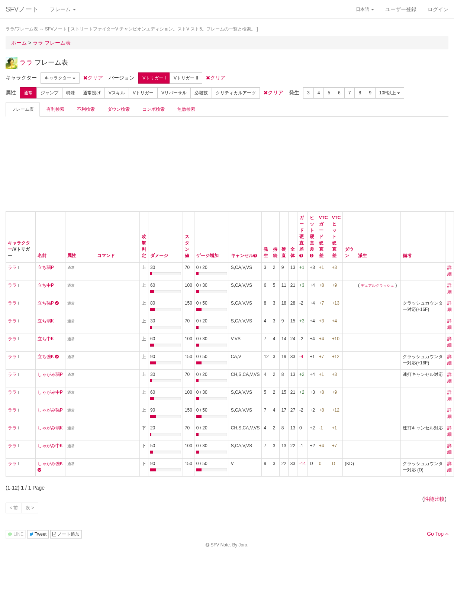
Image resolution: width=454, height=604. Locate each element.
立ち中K (46, 338)
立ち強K (46, 356)
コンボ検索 (153, 109)
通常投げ (92, 92)
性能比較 (434, 499)
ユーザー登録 (400, 9)
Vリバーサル (174, 92)
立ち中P (46, 285)
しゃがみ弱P (50, 374)
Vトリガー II (186, 78)
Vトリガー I (154, 78)
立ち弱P (46, 267)
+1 (302, 267)
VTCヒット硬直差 (336, 236)
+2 (302, 374)
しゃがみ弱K (50, 428)
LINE (15, 534)
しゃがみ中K (50, 445)
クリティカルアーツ (236, 92)
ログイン (438, 9)
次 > (30, 507)
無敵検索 (186, 109)
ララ (26, 62)
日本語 (365, 9)
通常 (28, 92)
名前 (42, 255)
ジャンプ (49, 92)
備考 (407, 255)
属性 (71, 255)
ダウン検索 (118, 109)
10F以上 (389, 92)
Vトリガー (143, 92)
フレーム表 (23, 109)
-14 (302, 463)
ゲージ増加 (207, 255)
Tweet (37, 534)
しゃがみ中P (50, 392)
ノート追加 (66, 534)
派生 (362, 255)
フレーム (63, 9)
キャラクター (60, 78)
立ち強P (46, 303)
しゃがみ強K (50, 463)
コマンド (106, 255)
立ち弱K (46, 321)
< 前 (14, 507)
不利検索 (86, 109)
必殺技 (201, 92)
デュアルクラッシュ (377, 285)
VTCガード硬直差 (323, 236)
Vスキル (117, 92)
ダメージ (159, 255)
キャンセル (242, 255)
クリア (93, 78)
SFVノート (22, 9)
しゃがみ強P (50, 410)
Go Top (437, 534)
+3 (302, 285)
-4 (301, 356)
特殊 (70, 92)
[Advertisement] (61, 163)
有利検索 (55, 109)
